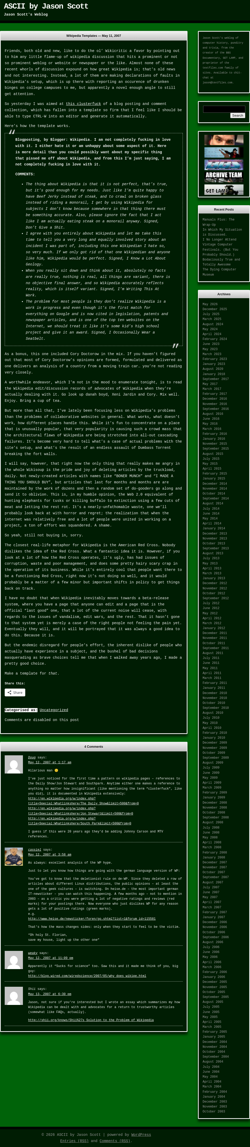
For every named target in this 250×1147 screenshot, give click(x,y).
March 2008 (212, 847)
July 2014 (211, 509)
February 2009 (215, 793)
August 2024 (213, 324)
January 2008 (214, 857)
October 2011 (214, 643)
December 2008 (215, 803)
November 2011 (215, 638)
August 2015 (213, 454)
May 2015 (210, 464)
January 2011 (214, 688)
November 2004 (215, 1047)
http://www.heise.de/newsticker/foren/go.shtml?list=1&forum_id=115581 (92, 919)
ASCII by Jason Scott (46, 6)
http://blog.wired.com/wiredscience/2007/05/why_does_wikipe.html (87, 976)
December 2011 (215, 633)
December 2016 (215, 399)
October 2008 (214, 813)
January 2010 (214, 738)
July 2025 (211, 314)
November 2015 (215, 444)
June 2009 (211, 773)
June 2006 (211, 952)
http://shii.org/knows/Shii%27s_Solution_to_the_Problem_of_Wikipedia (91, 1020)
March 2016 (212, 429)
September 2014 (216, 499)
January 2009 (214, 797)
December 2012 (215, 583)
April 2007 (212, 902)
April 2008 (212, 842)
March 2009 (212, 788)
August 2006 (213, 942)
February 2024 (215, 339)
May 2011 (210, 668)
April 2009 (212, 783)
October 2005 (214, 992)
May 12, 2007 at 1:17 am (49, 762)
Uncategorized (54, 710)
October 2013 (214, 543)
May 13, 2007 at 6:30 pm (49, 994)
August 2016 (213, 414)
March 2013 (212, 573)
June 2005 (211, 1012)
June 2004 (211, 1072)
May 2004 (210, 1077)
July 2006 (211, 947)
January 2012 (214, 628)
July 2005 (211, 1007)
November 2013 (215, 539)
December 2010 (215, 693)
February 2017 (215, 394)
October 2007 (214, 872)
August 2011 (213, 653)
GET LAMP (229, 58)
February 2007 (215, 912)
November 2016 (215, 404)
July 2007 (211, 887)
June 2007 (211, 892)
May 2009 (210, 778)
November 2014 (215, 489)
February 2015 (215, 474)
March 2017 (212, 389)
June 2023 (211, 344)
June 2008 (211, 833)
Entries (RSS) (74, 1141)
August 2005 (213, 1002)
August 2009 (213, 763)
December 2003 (215, 1102)
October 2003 (214, 1111)
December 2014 (215, 484)
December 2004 (215, 1042)
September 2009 (216, 758)
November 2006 (215, 927)
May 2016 (210, 424)
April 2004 (212, 1082)
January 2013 (214, 578)
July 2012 (211, 603)
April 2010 (212, 728)
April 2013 (212, 568)
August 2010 (213, 713)
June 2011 (211, 663)
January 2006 (214, 977)
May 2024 (210, 329)
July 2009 (211, 768)
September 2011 (216, 648)
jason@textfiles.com (217, 82)
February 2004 (215, 1092)
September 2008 (216, 817)
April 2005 (212, 1022)
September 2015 (216, 449)
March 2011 (212, 678)
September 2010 (216, 708)
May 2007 (210, 897)
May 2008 (210, 837)
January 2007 (214, 917)
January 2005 (214, 1037)
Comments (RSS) (115, 1141)
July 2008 (211, 828)
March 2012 (212, 623)
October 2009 (214, 753)
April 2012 (212, 618)
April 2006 (212, 962)
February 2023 (215, 359)
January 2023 (214, 364)
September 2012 (216, 598)
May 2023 (210, 349)
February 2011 (215, 683)
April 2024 (212, 334)
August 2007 (213, 882)
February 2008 (215, 853)
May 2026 (210, 304)
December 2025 (215, 309)
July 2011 (211, 658)
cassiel (34, 850)
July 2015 (211, 459)
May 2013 (210, 563)
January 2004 (214, 1097)
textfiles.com (213, 67)
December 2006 (215, 922)
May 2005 (210, 1017)
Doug (32, 757)
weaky (33, 953)
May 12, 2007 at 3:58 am (49, 855)
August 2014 (213, 503)
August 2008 (213, 822)
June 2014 (211, 514)
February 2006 (215, 972)
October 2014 (214, 494)
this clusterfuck (83, 104)
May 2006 (210, 957)
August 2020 (213, 369)
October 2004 (214, 1052)
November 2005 (215, 987)
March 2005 (212, 1027)
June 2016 (211, 419)
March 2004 (212, 1087)
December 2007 (215, 862)
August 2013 (213, 553)
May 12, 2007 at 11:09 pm (50, 958)
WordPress (141, 1135)
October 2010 (214, 703)
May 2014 (210, 519)
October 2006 (214, 932)
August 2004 (213, 1062)
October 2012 (214, 593)
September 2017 (216, 379)
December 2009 (215, 743)
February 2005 (215, 1032)
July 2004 (211, 1067)
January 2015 (214, 479)
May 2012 (210, 613)
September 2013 (216, 548)
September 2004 (216, 1057)
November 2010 (215, 698)
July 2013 (211, 558)
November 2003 (215, 1107)
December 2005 (215, 982)
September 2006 (216, 937)
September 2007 (216, 877)
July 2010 (211, 718)
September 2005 (216, 997)
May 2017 (210, 384)
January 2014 (214, 528)
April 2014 (212, 523)
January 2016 (214, 439)
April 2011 (212, 673)
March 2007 (212, 907)
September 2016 (216, 409)
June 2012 (211, 608)
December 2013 (215, 534)
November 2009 (215, 748)
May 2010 (210, 723)
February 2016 (215, 434)
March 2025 (212, 319)
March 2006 (212, 967)
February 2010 (215, 733)
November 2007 (215, 867)
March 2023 (212, 354)
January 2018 (214, 374)
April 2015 (212, 469)
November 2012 (215, 588)
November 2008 (215, 808)
